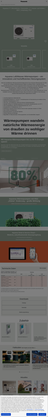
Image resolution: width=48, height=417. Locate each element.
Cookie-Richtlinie (29, 409)
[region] (24, 406)
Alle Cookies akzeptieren (32, 414)
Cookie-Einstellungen (6, 414)
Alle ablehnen (42, 414)
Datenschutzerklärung (39, 409)
